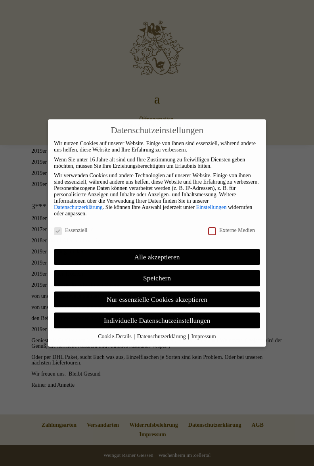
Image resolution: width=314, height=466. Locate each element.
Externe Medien (231, 230)
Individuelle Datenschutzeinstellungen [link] (157, 320)
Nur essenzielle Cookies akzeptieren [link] (157, 299)
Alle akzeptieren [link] (157, 257)
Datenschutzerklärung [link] (78, 207)
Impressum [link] (203, 336)
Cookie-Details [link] (115, 336)
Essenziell (71, 230)
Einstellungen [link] (211, 207)
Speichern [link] (157, 278)
